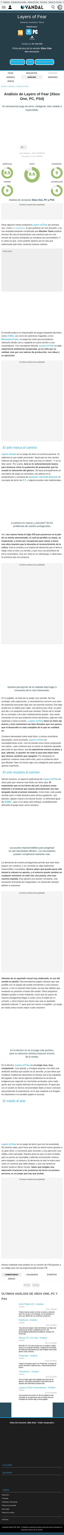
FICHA (10, 73)
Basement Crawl (9, 339)
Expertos (52, 1275)
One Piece (43, 2)
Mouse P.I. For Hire (55, 2)
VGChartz (5, 1519)
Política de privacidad (9, 1505)
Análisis (31, 77)
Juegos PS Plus (33, 2)
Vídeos (10, 81)
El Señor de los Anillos (18, 2)
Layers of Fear (32, 16)
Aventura (33, 22)
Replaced (6, 2)
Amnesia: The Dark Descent (43, 477)
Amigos (11, 1279)
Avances (10, 77)
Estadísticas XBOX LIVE (44, 62)
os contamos (18, 228)
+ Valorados (31, 1275)
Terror (41, 22)
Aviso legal (5, 1509)
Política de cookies (8, 1512)
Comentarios (11, 1275)
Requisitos (31, 73)
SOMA (8, 802)
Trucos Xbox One (17, 62)
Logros (30, 62)
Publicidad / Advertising (9, 1502)
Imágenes (53, 77)
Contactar (5, 1498)
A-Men (10, 336)
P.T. (24, 480)
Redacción (5, 1495)
